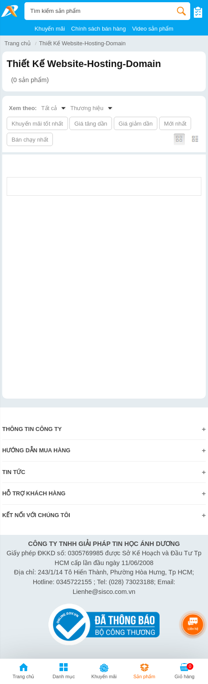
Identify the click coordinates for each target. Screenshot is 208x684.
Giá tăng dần (90, 123)
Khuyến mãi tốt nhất (37, 123)
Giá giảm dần (136, 123)
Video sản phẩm (152, 28)
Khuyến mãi (50, 28)
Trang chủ (17, 43)
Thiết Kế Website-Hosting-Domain (82, 43)
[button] (64, 672)
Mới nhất (175, 123)
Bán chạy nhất (30, 139)
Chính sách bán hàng (98, 28)
